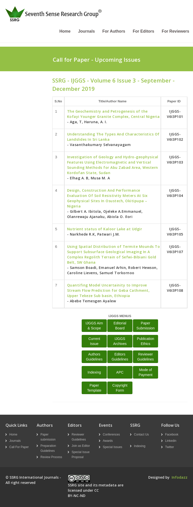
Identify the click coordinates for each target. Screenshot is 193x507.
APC (120, 372)
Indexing (94, 372)
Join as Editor (81, 446)
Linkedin (170, 441)
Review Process (51, 457)
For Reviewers (175, 31)
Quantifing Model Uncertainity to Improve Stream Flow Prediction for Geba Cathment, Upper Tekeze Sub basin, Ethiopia (108, 290)
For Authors (113, 31)
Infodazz (179, 477)
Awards (108, 441)
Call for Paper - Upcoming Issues (96, 59)
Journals (86, 31)
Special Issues (112, 447)
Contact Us (141, 434)
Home (64, 31)
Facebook (171, 434)
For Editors (143, 31)
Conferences (111, 434)
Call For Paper (19, 447)
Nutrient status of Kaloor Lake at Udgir (104, 229)
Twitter (169, 447)
